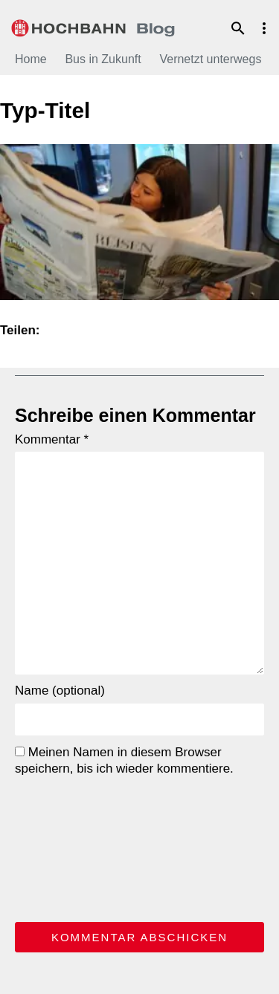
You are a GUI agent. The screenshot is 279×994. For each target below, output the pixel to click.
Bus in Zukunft (103, 59)
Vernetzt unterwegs (210, 59)
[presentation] (76, 846)
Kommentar (52, 439)
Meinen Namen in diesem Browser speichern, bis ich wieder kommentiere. (124, 760)
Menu (264, 28)
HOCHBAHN (93, 26)
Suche (238, 28)
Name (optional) (60, 690)
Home (31, 59)
